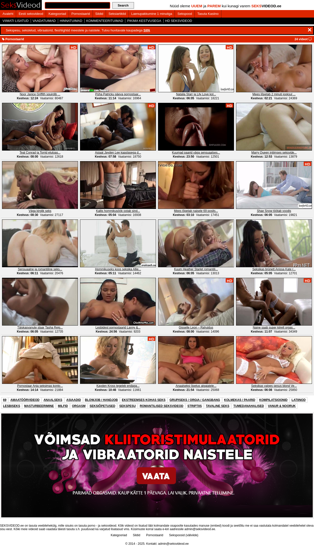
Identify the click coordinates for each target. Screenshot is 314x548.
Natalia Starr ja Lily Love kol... (196, 94)
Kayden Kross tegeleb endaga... (118, 386)
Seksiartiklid (117, 14)
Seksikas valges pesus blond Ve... (274, 386)
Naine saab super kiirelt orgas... (274, 327)
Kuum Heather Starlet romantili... (196, 269)
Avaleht (8, 14)
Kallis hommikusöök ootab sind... (118, 211)
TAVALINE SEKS (217, 406)
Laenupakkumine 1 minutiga (151, 14)
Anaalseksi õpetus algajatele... (196, 386)
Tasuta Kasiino (208, 14)
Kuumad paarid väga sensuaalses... (196, 152)
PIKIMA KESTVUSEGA (144, 21)
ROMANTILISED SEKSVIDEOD (161, 406)
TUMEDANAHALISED (248, 406)
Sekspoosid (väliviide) (183, 535)
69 (4, 400)
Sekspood (184, 14)
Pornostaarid (80, 14)
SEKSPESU (127, 406)
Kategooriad (57, 14)
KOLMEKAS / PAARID (239, 400)
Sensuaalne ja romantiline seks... (40, 269)
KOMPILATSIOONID (273, 400)
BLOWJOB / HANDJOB (101, 400)
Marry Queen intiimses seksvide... (274, 152)
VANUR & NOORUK (282, 406)
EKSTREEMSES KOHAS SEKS (143, 400)
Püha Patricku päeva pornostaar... (118, 94)
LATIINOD (299, 400)
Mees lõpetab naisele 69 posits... (196, 211)
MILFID (63, 406)
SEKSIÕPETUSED (102, 406)
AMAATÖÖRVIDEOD (25, 400)
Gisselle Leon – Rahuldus (196, 327)
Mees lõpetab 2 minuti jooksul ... (273, 94)
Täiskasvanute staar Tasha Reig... (40, 327)
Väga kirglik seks (40, 211)
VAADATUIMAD (44, 21)
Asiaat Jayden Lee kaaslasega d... (118, 152)
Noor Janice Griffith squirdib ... (40, 94)
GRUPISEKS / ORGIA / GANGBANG (195, 400)
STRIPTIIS (194, 406)
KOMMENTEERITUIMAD (104, 21)
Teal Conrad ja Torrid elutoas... (40, 152)
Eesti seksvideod (31, 14)
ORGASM (79, 406)
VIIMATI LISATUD (16, 21)
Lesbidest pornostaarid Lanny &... (118, 327)
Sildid (99, 14)
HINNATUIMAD (71, 21)
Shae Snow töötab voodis (274, 211)
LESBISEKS (11, 406)
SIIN (146, 30)
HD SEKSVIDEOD (178, 21)
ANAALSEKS (53, 400)
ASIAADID (73, 400)
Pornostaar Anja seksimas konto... (40, 386)
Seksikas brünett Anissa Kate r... (274, 269)
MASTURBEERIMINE (39, 406)
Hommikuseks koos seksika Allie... (118, 269)
